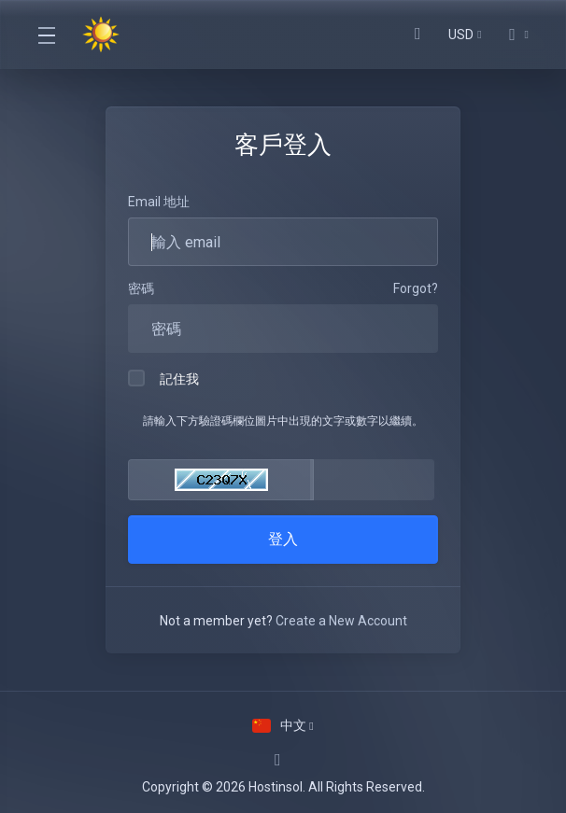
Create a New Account (341, 620)
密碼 (141, 288)
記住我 (163, 378)
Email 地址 (159, 201)
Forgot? (415, 288)
